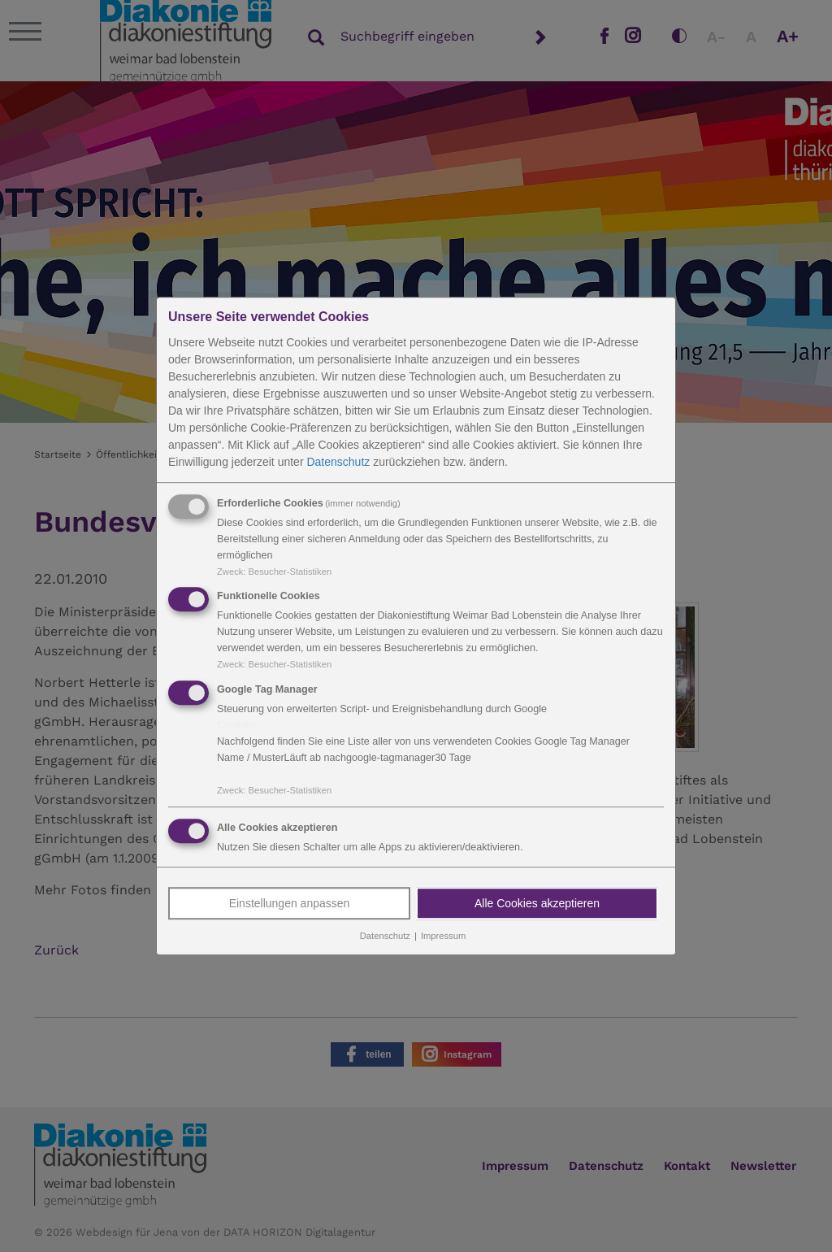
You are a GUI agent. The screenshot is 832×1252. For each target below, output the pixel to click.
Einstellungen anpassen (289, 903)
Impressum (443, 936)
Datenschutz (338, 461)
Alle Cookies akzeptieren (537, 903)
